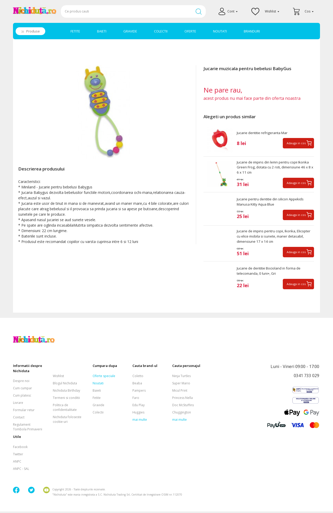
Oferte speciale (104, 377)
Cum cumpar (22, 390)
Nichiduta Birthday (66, 392)
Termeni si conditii (66, 399)
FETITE (75, 31)
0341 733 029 (306, 377)
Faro (135, 399)
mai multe (139, 421)
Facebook (20, 448)
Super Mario (181, 385)
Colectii (98, 414)
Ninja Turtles (181, 377)
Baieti (97, 392)
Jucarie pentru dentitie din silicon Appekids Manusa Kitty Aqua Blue (272, 203)
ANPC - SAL (21, 470)
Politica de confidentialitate (65, 408)
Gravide (98, 406)
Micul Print (179, 392)
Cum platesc (22, 397)
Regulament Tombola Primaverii (27, 428)
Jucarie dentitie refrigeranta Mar (263, 132)
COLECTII (161, 31)
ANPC (17, 463)
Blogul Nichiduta (65, 385)
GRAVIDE (130, 31)
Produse (33, 31)
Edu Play (138, 406)
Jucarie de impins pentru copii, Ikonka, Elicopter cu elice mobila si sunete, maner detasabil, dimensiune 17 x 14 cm (271, 238)
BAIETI (101, 31)
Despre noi (21, 382)
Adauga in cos (296, 143)
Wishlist (58, 377)
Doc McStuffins (183, 406)
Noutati (98, 385)
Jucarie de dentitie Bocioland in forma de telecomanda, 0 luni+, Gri (271, 273)
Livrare (18, 404)
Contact (18, 419)
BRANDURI (252, 31)
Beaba (137, 385)
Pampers (139, 392)
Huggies (138, 414)
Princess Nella (182, 399)
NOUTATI (220, 31)
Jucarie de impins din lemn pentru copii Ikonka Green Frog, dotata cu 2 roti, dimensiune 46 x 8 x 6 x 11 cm (275, 168)
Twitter (18, 455)
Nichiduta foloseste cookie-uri (67, 420)
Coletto (137, 377)
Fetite (97, 399)
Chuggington (181, 414)
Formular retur (24, 412)
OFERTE (190, 31)
